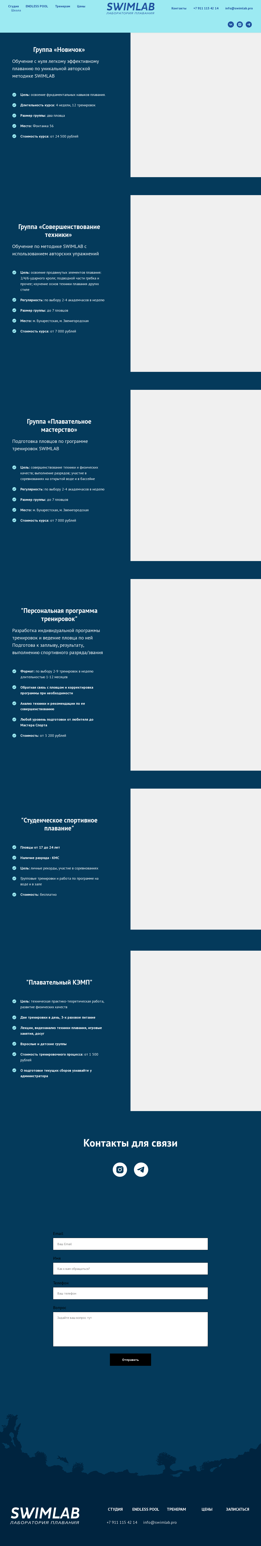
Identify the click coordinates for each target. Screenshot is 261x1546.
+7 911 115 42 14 (205, 8)
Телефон (61, 1283)
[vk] (231, 24)
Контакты (178, 8)
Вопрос (59, 1307)
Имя (57, 1258)
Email (58, 1233)
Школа (16, 10)
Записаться (237, 1509)
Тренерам (62, 6)
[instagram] (240, 24)
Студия (13, 6)
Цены (81, 6)
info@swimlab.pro (239, 8)
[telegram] (249, 24)
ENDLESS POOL (37, 6)
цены (207, 1509)
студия (115, 1509)
